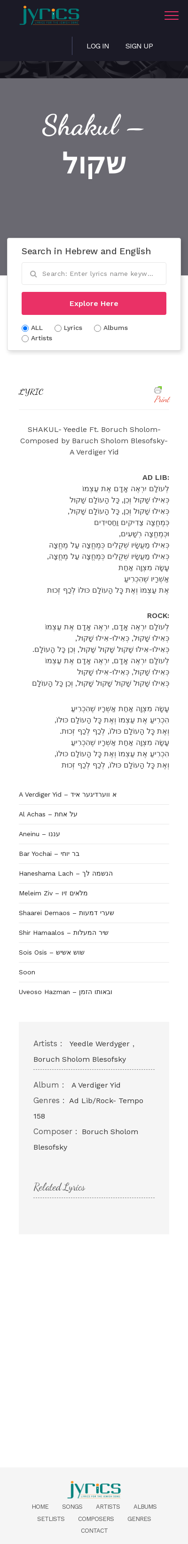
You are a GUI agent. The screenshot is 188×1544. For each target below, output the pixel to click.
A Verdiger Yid (96, 1085)
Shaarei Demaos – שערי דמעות (66, 913)
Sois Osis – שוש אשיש (52, 952)
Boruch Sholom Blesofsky (79, 1059)
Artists (108, 1506)
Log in (97, 45)
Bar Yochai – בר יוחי (49, 853)
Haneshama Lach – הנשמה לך (66, 873)
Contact (94, 1530)
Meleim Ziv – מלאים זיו (53, 893)
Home (39, 1506)
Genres (139, 1518)
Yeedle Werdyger (100, 1043)
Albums (145, 1506)
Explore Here (94, 303)
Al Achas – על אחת (48, 814)
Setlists (50, 1518)
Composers (96, 1518)
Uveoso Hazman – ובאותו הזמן (65, 991)
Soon (27, 972)
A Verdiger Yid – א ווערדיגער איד (68, 794)
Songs (72, 1506)
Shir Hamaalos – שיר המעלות (64, 932)
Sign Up (139, 45)
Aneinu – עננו (39, 834)
